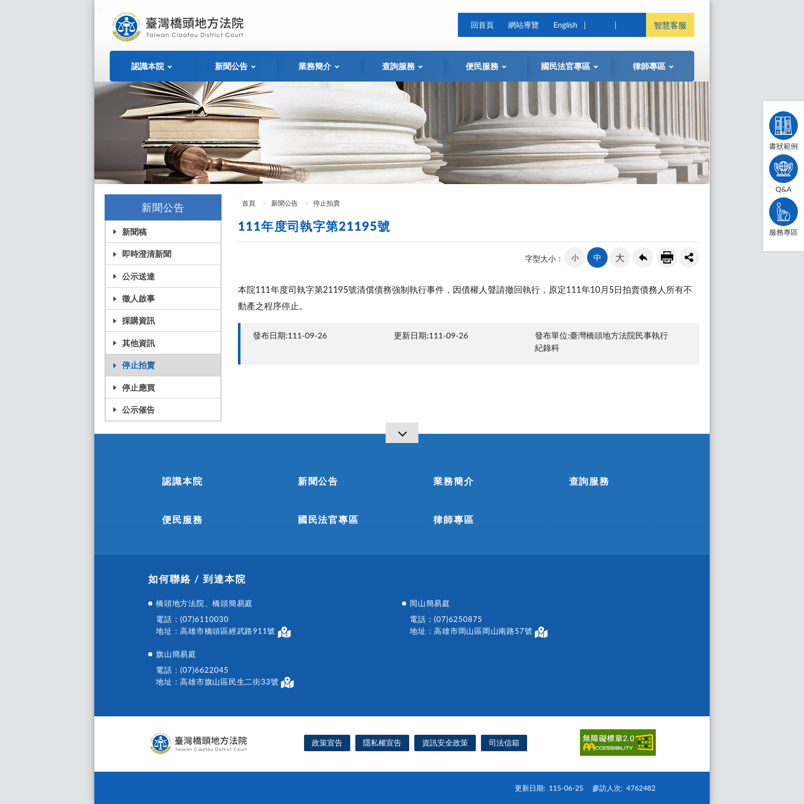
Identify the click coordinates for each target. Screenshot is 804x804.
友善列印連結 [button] (667, 257)
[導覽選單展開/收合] (402, 433)
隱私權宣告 (382, 742)
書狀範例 (783, 130)
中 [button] (597, 257)
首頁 (247, 203)
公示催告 (138, 409)
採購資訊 (138, 320)
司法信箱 (504, 742)
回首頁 (482, 24)
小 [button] (575, 257)
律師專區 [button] (649, 66)
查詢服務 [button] (398, 66)
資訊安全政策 (445, 742)
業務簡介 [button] (314, 66)
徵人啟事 (138, 298)
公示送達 (138, 276)
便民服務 (182, 519)
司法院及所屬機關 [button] (630, 25)
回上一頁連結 (643, 257)
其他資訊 (138, 343)
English (565, 24)
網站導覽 (523, 24)
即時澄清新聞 (146, 253)
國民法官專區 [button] (565, 66)
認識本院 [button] (147, 66)
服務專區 (783, 216)
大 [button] (620, 257)
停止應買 (138, 387)
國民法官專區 (328, 519)
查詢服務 (589, 481)
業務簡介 (453, 481)
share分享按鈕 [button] (689, 257)
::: (100, 8)
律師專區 (453, 519)
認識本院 (182, 481)
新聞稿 (134, 231)
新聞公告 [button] (231, 66)
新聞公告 (284, 203)
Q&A (783, 173)
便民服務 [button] (482, 66)
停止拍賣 (138, 365)
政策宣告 (327, 742)
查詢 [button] (600, 25)
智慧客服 (670, 25)
